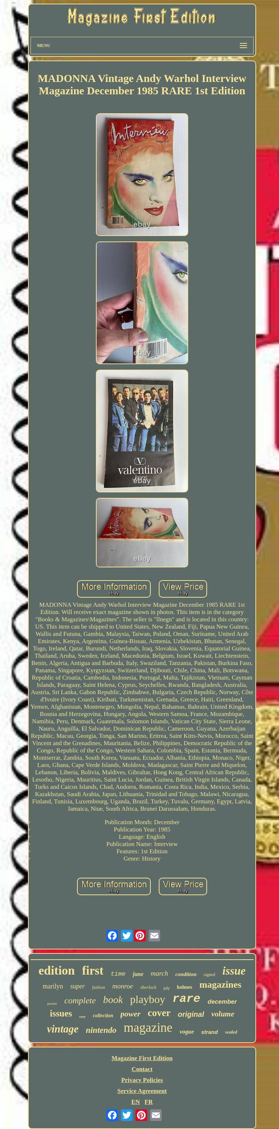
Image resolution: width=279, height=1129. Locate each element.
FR (149, 1101)
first (93, 970)
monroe (122, 986)
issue (234, 970)
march (159, 973)
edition (57, 970)
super (77, 986)
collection (103, 1015)
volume (222, 1014)
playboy (147, 999)
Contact (142, 1069)
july (166, 988)
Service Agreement (142, 1090)
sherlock (148, 987)
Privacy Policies (142, 1080)
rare (187, 999)
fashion (98, 987)
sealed (231, 1032)
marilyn (53, 986)
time (118, 974)
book (113, 999)
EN (135, 1101)
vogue (187, 1031)
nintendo (101, 1030)
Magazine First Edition (142, 1058)
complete (80, 1000)
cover (159, 1012)
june (138, 974)
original (191, 1014)
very (82, 1017)
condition (186, 974)
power (131, 1013)
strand (209, 1032)
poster (52, 1003)
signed (209, 974)
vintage (62, 1029)
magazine (148, 1027)
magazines (220, 984)
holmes (184, 987)
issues (61, 1013)
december (222, 1001)
